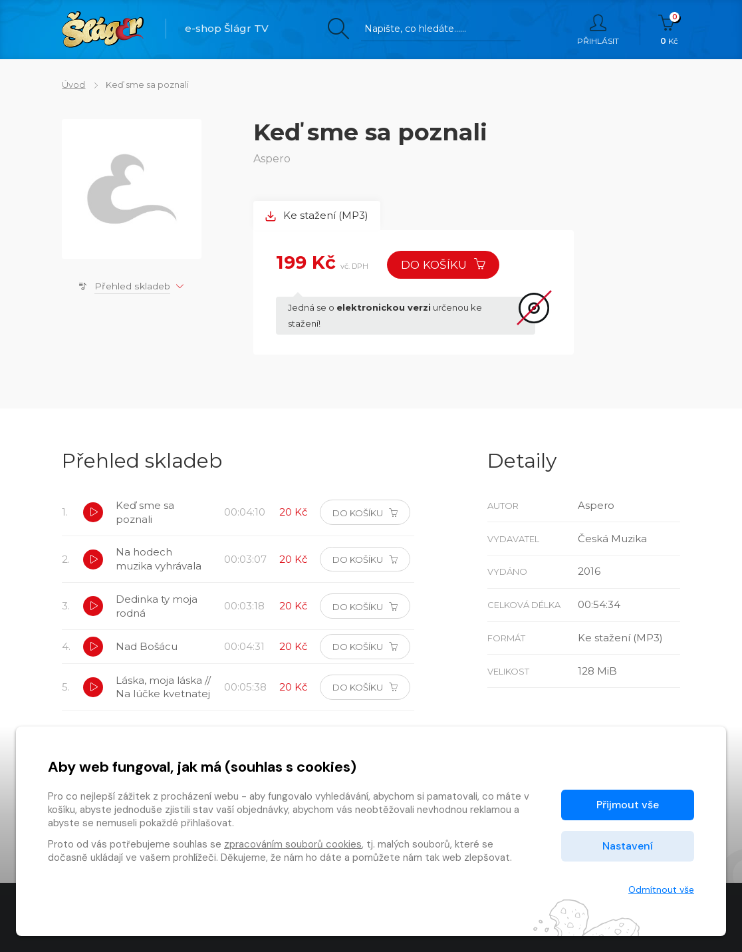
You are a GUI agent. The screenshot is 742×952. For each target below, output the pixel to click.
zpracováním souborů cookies (293, 844)
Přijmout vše (627, 805)
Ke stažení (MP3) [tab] (317, 216)
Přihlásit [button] (598, 30)
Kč (669, 30)
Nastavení (627, 846)
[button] (93, 514)
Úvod (73, 84)
